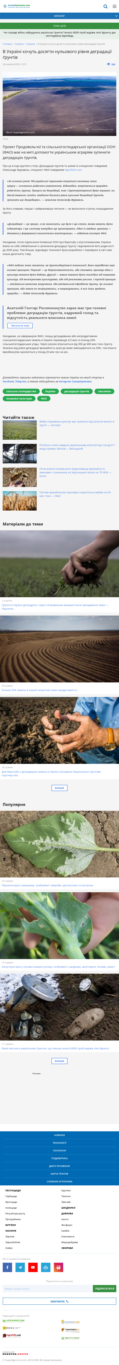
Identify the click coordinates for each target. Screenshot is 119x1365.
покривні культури (19, 398)
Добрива (67, 1213)
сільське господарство (21, 391)
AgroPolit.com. (73, 170)
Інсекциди (11, 1207)
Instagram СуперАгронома (75, 381)
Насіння (10, 1230)
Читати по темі (20, 325)
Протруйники (13, 1219)
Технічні (66, 1196)
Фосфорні (66, 1225)
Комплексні (67, 1236)
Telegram (20, 381)
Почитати (59, 1150)
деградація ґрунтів (76, 391)
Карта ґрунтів (59, 1173)
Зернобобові (12, 1242)
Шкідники (68, 1207)
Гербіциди (11, 1196)
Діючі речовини (59, 1166)
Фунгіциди (11, 1202)
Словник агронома (59, 1181)
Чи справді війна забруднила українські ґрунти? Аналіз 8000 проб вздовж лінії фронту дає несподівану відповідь (59, 34)
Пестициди (13, 1190)
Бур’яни (10, 1225)
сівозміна (104, 391)
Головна (7, 43)
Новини (19, 43)
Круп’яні (66, 1190)
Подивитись (59, 1158)
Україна (30, 43)
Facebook (8, 381)
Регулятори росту (15, 1213)
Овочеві (65, 1202)
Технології (59, 1142)
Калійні (65, 1230)
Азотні (64, 1219)
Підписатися (104, 1288)
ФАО (44, 398)
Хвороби (67, 1248)
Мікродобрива (69, 1242)
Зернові (9, 1236)
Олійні (8, 1248)
